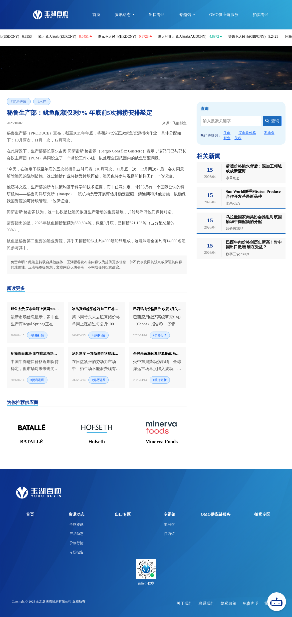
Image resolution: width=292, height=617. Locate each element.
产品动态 (76, 534)
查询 (272, 121)
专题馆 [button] (185, 14)
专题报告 (76, 552)
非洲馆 (169, 524)
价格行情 (76, 543)
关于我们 (185, 603)
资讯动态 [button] (122, 14)
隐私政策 (229, 603)
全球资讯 (76, 524)
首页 (96, 14)
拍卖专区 (261, 14)
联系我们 (207, 603)
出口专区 (156, 14)
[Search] (231, 121)
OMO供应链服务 (223, 14)
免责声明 (251, 603)
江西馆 (169, 534)
